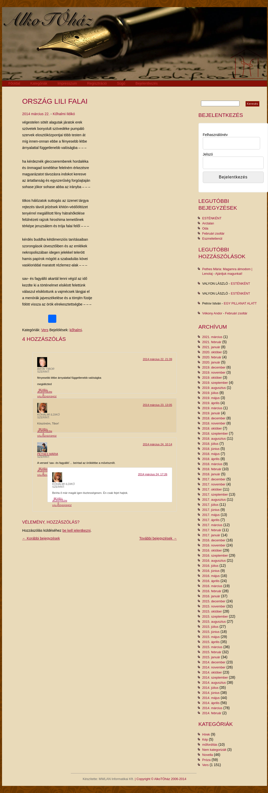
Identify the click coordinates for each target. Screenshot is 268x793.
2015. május (211, 637)
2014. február (211, 713)
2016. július (210, 566)
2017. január (211, 535)
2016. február (211, 591)
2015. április (211, 642)
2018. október (212, 428)
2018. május (211, 454)
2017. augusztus (214, 499)
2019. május (211, 398)
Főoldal (14, 83)
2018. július (210, 444)
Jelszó (208, 154)
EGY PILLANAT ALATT (240, 303)
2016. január (211, 596)
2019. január (211, 413)
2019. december (213, 367)
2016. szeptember (215, 555)
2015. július (210, 627)
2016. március (212, 586)
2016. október (212, 550)
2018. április (211, 459)
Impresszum (67, 83)
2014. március (212, 708)
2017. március (212, 525)
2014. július (210, 688)
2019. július (210, 393)
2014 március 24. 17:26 (152, 474)
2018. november (213, 423)
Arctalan (208, 223)
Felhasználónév (215, 135)
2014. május (211, 698)
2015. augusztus (214, 621)
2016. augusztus (214, 560)
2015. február (211, 652)
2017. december (213, 479)
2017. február (211, 530)
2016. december (213, 540)
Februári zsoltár (213, 233)
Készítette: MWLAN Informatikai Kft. (108, 779)
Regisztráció (97, 83)
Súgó (121, 83)
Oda (205, 228)
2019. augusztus (214, 388)
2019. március (212, 408)
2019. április (211, 403)
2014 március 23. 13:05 (157, 404)
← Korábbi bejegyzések (41, 538)
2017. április (211, 520)
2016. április (211, 581)
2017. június (211, 510)
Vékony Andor (212, 313)
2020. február (211, 357)
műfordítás (210, 744)
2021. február (211, 342)
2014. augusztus (214, 682)
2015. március (212, 647)
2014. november (213, 667)
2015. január (211, 657)
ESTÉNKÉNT (212, 218)
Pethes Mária (47, 453)
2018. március (212, 464)
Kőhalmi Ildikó (64, 114)
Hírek (206, 734)
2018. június (211, 449)
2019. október (212, 377)
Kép (205, 739)
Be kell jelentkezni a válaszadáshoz (47, 393)
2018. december (213, 418)
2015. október (212, 611)
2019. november (213, 372)
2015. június (211, 632)
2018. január (211, 474)
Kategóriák (38, 83)
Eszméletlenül (212, 238)
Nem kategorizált (214, 750)
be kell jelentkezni (76, 530)
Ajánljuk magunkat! (228, 274)
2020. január (211, 362)
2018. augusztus (214, 438)
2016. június (211, 571)
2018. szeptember (215, 433)
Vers (44, 330)
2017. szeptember (215, 494)
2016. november (213, 545)
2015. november (213, 606)
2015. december (213, 601)
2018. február (211, 469)
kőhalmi (76, 330)
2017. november (213, 484)
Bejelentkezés (147, 83)
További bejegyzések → (158, 538)
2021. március (212, 337)
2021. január (211, 347)
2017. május (211, 515)
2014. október (212, 672)
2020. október (212, 352)
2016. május (211, 576)
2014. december (213, 662)
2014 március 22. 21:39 (157, 359)
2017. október (212, 489)
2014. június (211, 693)
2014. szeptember (215, 677)
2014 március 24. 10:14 (157, 444)
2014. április (211, 703)
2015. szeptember (215, 616)
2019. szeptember (215, 383)
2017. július (210, 505)
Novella (207, 755)
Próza (206, 760)
